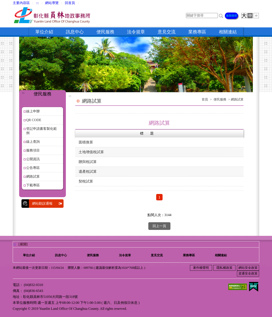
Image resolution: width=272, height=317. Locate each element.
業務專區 (197, 31)
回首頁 (70, 3)
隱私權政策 (224, 267)
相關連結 (228, 31)
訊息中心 (75, 31)
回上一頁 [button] (159, 226)
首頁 (205, 99)
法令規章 (136, 31)
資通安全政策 (248, 273)
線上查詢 (33, 142)
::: (37, 3)
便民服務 (105, 31)
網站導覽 (52, 3)
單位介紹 (44, 31)
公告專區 (33, 168)
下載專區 (33, 185)
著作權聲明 (201, 267)
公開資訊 (33, 159)
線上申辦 (33, 111)
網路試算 (33, 176)
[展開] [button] (23, 244)
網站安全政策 (248, 267)
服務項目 (33, 150)
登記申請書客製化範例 (41, 131)
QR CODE (33, 120)
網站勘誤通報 (48, 203)
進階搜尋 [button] (231, 15)
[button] (221, 15)
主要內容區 (21, 3)
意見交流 (167, 31)
